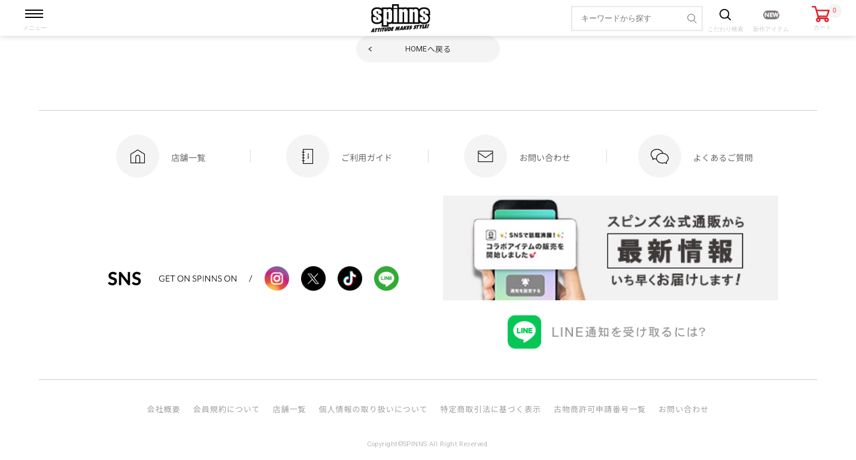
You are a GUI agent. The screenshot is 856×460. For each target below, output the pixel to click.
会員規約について (226, 409)
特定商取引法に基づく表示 (491, 409)
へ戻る (428, 48)
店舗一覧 (289, 409)
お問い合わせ (683, 409)
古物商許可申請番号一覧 (600, 409)
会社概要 (163, 409)
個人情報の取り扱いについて (372, 409)
